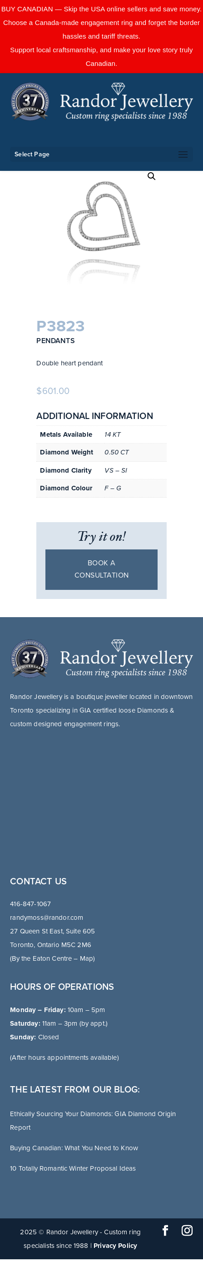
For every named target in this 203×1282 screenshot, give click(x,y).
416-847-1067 (30, 904)
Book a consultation (101, 569)
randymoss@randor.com (46, 917)
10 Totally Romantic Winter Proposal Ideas (73, 1168)
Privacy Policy (115, 1246)
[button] (152, 176)
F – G (112, 488)
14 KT (112, 434)
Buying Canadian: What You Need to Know (74, 1148)
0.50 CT (116, 452)
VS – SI (115, 470)
